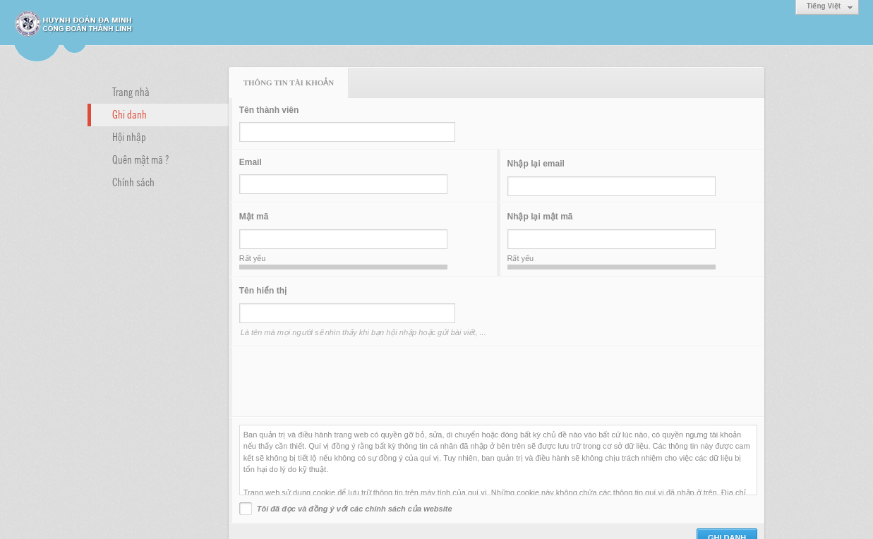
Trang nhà (131, 91)
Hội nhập (129, 136)
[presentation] (346, 381)
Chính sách (133, 181)
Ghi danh (129, 113)
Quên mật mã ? (140, 158)
